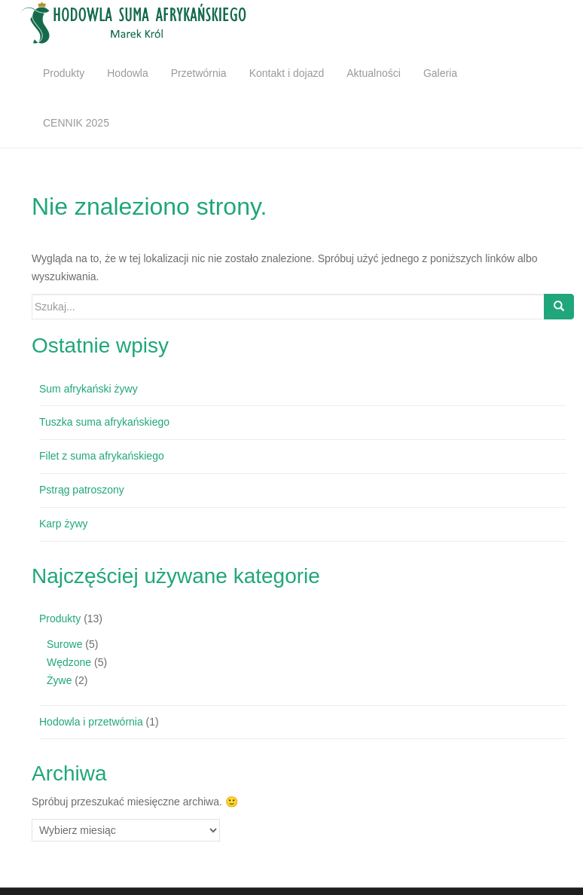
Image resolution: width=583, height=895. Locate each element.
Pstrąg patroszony (81, 490)
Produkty (63, 73)
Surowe (64, 644)
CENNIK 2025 (76, 123)
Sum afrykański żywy (88, 389)
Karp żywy (63, 524)
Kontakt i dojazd (287, 73)
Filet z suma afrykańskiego (101, 456)
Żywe (59, 680)
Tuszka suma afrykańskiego (104, 422)
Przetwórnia (199, 73)
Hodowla (127, 73)
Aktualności (373, 73)
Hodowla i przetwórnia (91, 722)
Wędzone (69, 662)
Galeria (440, 73)
